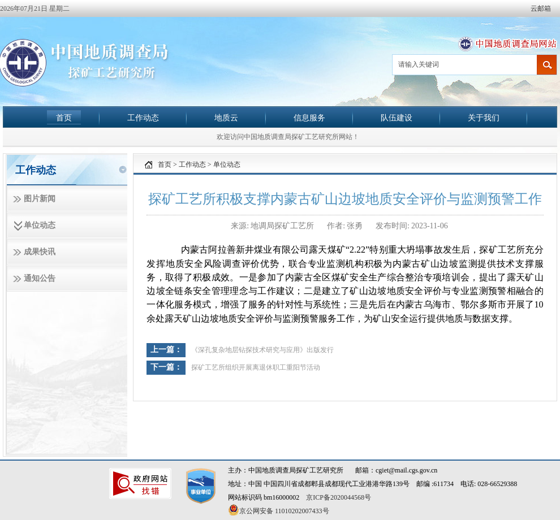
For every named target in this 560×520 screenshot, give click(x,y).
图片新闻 (39, 198)
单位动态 (39, 225)
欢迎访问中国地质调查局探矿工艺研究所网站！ (288, 137)
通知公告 (39, 278)
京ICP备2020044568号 (338, 497)
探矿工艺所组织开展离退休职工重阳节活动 (255, 367)
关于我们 (483, 117)
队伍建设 (396, 117)
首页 (64, 117)
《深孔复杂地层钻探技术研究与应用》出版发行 (262, 350)
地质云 (226, 117)
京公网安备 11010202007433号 (278, 509)
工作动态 (143, 117)
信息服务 (309, 117)
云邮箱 (541, 8)
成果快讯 (39, 252)
